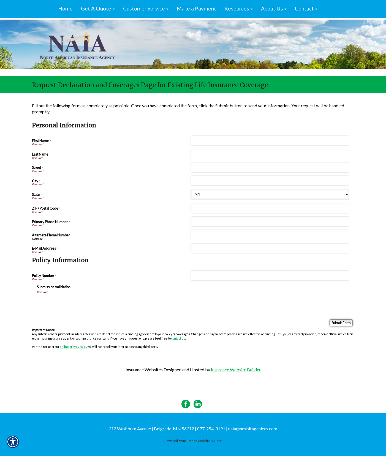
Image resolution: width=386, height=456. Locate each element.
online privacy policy (73, 346)
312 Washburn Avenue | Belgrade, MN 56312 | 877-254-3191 (167, 428)
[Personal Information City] (270, 180)
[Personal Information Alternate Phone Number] (270, 235)
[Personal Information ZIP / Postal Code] (270, 208)
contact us (178, 338)
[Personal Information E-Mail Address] (270, 248)
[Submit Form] (341, 322)
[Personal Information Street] (270, 167)
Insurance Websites (144, 369)
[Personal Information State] (270, 194)
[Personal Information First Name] (270, 140)
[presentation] (79, 304)
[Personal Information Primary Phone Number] (270, 221)
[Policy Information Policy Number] (270, 275)
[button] (98, 9)
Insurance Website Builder (236, 369)
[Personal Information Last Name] (270, 154)
